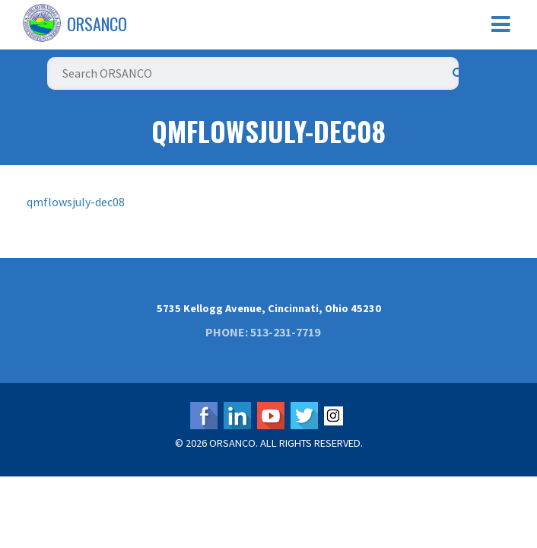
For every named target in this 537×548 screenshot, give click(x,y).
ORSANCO (97, 23)
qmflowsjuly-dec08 (76, 201)
